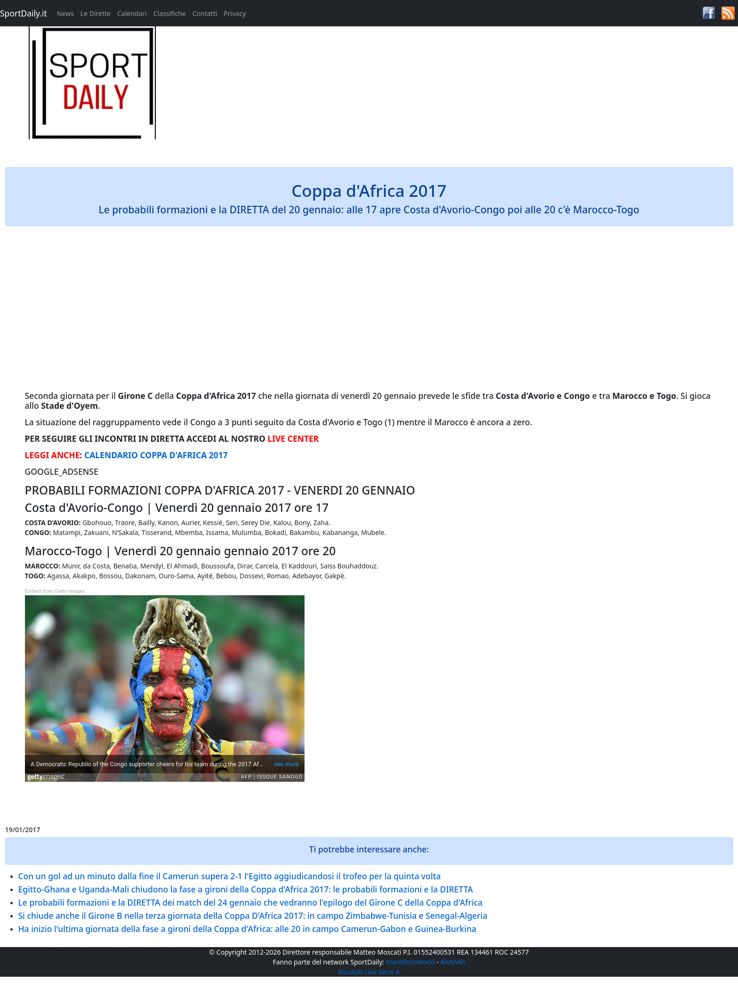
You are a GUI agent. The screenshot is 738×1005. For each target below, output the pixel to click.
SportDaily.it (23, 13)
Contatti (205, 13)
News (65, 13)
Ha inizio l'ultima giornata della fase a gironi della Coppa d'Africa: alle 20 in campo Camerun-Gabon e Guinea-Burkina (247, 928)
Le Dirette (95, 13)
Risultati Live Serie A (369, 971)
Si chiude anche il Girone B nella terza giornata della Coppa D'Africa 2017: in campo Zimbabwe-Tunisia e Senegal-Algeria (253, 915)
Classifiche (169, 13)
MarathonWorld (410, 961)
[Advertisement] (461, 92)
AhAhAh (453, 961)
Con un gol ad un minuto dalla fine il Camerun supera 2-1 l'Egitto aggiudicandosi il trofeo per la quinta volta (229, 876)
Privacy (235, 13)
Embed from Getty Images (55, 591)
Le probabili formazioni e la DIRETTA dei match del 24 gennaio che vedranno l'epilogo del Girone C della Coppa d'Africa (250, 902)
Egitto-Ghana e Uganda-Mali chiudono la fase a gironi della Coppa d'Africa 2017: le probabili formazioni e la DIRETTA (245, 889)
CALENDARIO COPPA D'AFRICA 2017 (156, 455)
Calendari (132, 13)
